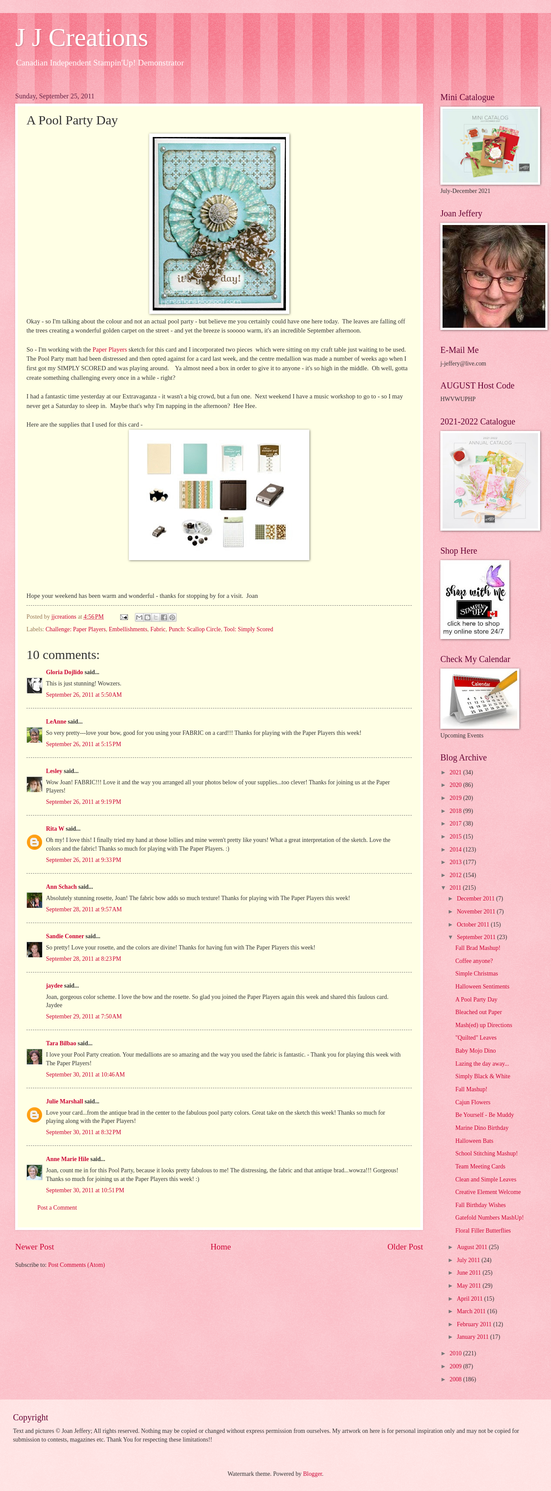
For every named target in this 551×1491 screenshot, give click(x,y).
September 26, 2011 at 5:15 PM (83, 744)
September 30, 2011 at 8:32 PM (83, 1132)
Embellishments (128, 629)
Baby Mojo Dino (475, 1050)
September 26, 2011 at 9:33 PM (83, 860)
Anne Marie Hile (67, 1159)
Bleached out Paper (478, 1012)
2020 (456, 785)
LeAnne (56, 721)
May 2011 (469, 1285)
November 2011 (477, 911)
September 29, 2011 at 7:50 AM (84, 1016)
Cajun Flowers (472, 1102)
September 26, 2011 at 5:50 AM (84, 695)
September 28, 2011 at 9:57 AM (84, 909)
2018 (456, 811)
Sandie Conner (65, 936)
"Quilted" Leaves (475, 1037)
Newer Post (34, 1246)
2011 (456, 887)
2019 (456, 798)
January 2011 (473, 1337)
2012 (456, 875)
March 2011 (472, 1311)
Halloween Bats (474, 1141)
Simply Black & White (482, 1076)
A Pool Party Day (476, 999)
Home (220, 1246)
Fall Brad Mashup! (477, 948)
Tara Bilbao (61, 1043)
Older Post (405, 1246)
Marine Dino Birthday (481, 1128)
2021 (456, 772)
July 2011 (469, 1260)
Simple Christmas (476, 973)
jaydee (54, 985)
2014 (456, 849)
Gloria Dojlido (64, 672)
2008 (456, 1379)
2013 (456, 862)
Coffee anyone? (474, 961)
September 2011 (477, 937)
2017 (456, 823)
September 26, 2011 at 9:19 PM (83, 802)
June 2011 (469, 1272)
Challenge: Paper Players (76, 629)
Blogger (312, 1474)
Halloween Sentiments (482, 986)
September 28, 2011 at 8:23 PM (83, 959)
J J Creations (81, 37)
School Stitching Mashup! (486, 1153)
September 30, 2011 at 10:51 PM (85, 1190)
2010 (456, 1353)
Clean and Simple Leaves (485, 1179)
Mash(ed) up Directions (483, 1025)
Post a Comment (57, 1207)
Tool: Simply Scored (248, 629)
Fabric (157, 629)
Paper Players (109, 349)
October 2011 (474, 924)
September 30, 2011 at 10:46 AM (85, 1074)
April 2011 (470, 1298)
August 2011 (473, 1247)
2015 (456, 836)
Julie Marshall (64, 1101)
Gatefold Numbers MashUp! (489, 1217)
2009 (456, 1366)
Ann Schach (61, 887)
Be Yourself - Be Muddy (484, 1115)
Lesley (55, 771)
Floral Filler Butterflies (483, 1230)
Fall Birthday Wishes (480, 1205)
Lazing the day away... (482, 1063)
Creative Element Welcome (488, 1192)
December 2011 (476, 898)
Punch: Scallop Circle (195, 629)
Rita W (55, 828)
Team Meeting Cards (480, 1166)
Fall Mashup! (471, 1089)
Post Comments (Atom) (76, 1265)
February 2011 (475, 1324)
